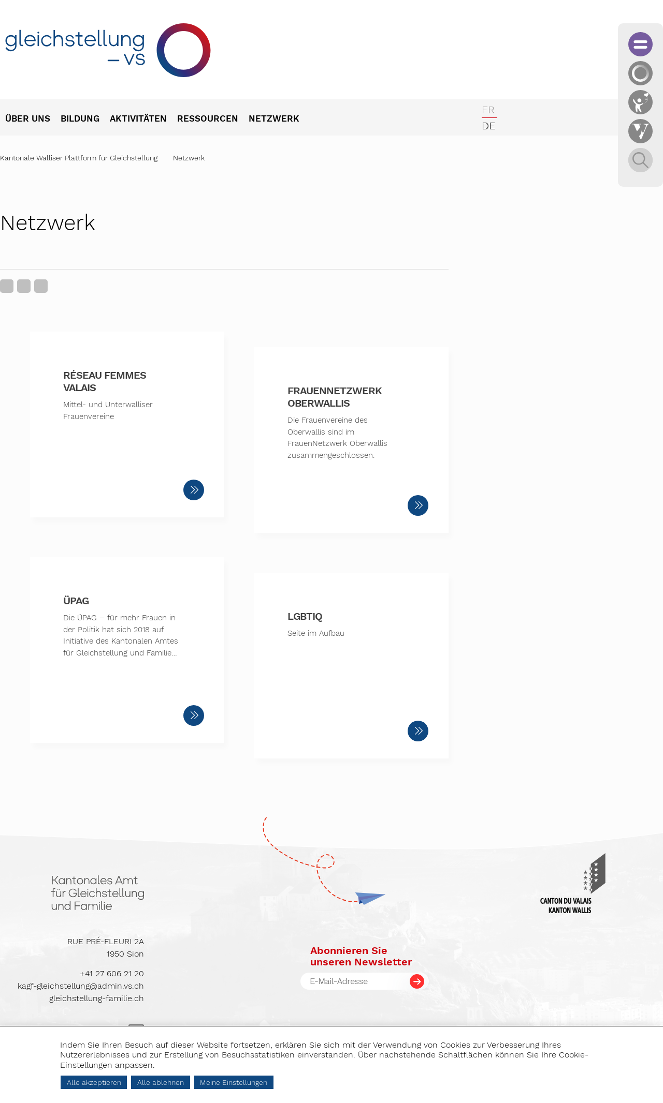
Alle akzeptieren (94, 1082)
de (488, 126)
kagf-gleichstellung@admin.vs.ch (81, 986)
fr (488, 109)
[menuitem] (33, 119)
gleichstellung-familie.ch (96, 998)
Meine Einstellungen (233, 1082)
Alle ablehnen (160, 1082)
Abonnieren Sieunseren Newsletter (361, 956)
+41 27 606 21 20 (112, 973)
